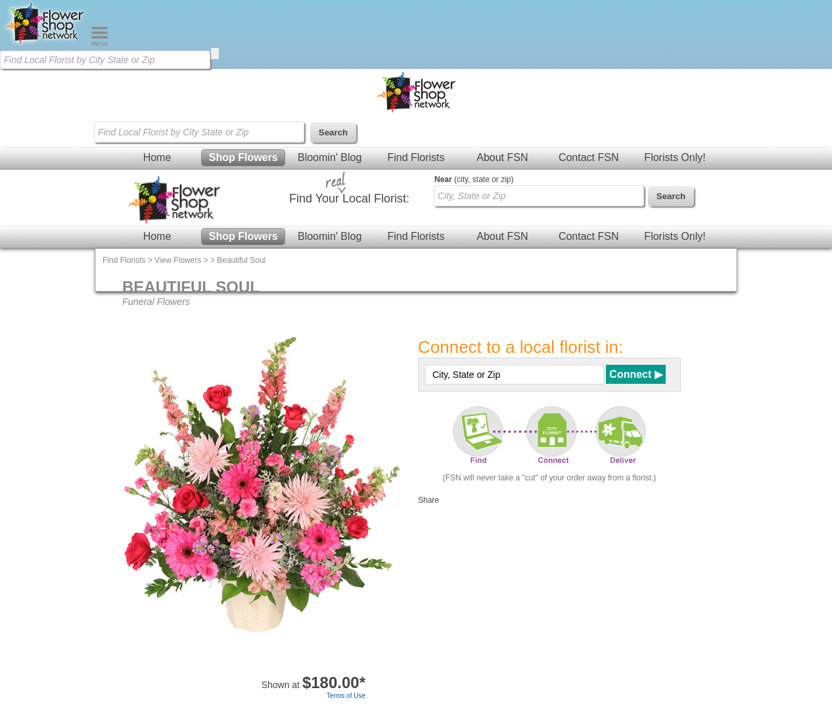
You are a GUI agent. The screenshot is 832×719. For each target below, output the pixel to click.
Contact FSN (589, 157)
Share (428, 500)
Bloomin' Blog (329, 157)
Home (157, 157)
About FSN (502, 157)
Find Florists (415, 157)
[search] (215, 53)
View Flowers (177, 260)
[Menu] (99, 43)
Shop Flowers (243, 157)
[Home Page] (45, 43)
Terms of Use (346, 695)
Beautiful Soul (241, 260)
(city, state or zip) (473, 179)
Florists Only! (674, 157)
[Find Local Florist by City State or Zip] (105, 60)
